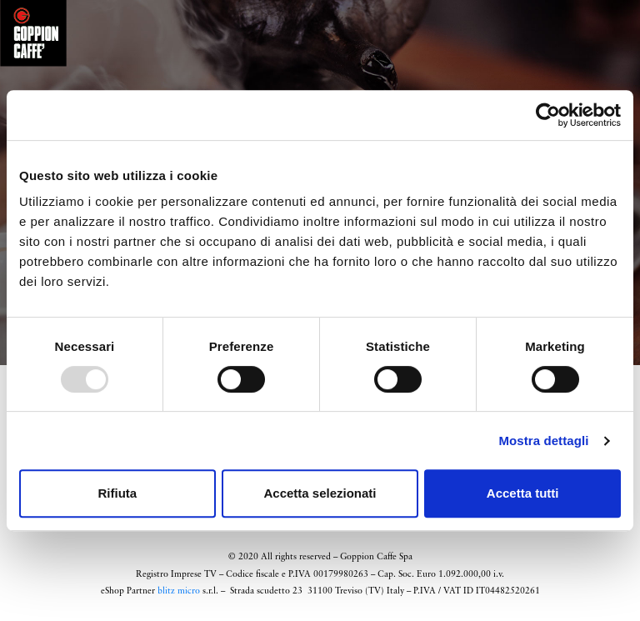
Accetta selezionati (319, 493)
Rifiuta (117, 493)
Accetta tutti (523, 493)
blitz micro (179, 591)
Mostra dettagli (543, 440)
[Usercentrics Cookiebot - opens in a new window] (548, 115)
